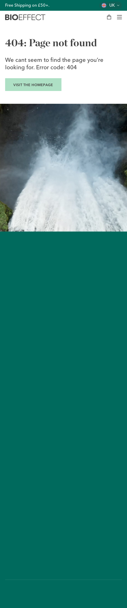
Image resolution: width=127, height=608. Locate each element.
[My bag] (109, 17)
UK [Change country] (112, 5)
